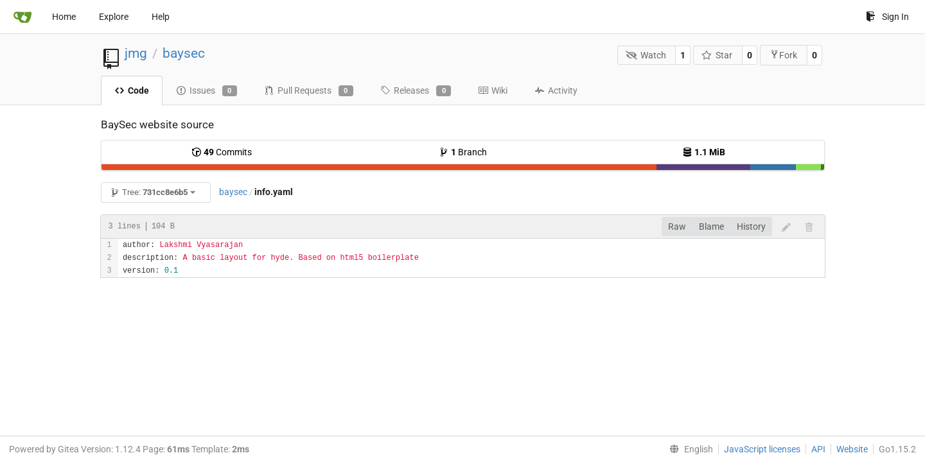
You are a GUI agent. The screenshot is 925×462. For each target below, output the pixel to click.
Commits (221, 152)
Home (64, 17)
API (818, 449)
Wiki (492, 90)
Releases (415, 91)
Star (717, 55)
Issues (206, 91)
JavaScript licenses (762, 449)
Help (161, 17)
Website (852, 449)
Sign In (887, 17)
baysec (184, 53)
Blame (711, 226)
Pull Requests (308, 91)
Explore (113, 17)
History (751, 226)
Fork (783, 54)
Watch (646, 55)
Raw (677, 226)
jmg (136, 53)
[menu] (688, 449)
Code (131, 90)
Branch (463, 152)
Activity (555, 90)
